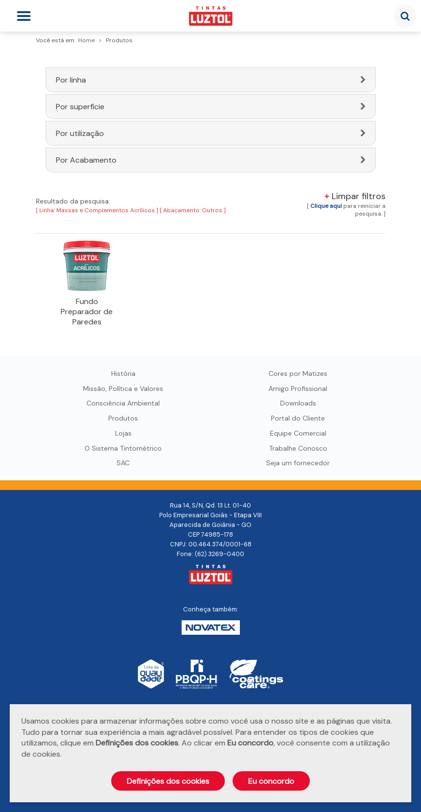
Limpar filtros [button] (355, 196)
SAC (123, 462)
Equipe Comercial (298, 433)
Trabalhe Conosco (298, 448)
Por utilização (80, 133)
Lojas (123, 433)
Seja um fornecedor (298, 462)
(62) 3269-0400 (219, 554)
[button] (326, 206)
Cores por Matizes (298, 373)
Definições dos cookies (168, 781)
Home (86, 40)
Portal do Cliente (298, 418)
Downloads (298, 403)
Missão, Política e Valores (123, 388)
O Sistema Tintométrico (123, 448)
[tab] (210, 80)
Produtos (123, 418)
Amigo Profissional (298, 388)
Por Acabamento (86, 160)
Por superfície (80, 107)
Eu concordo (271, 781)
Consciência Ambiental (123, 403)
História (123, 373)
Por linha (71, 80)
